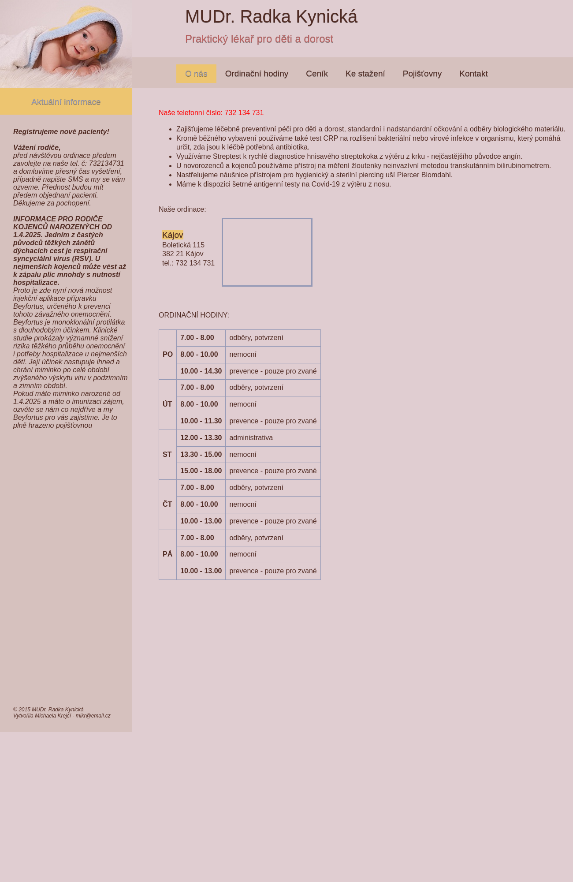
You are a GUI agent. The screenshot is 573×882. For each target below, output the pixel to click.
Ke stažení (365, 73)
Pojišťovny (422, 73)
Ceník (317, 73)
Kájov (172, 234)
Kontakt (473, 73)
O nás (196, 73)
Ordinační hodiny (257, 73)
